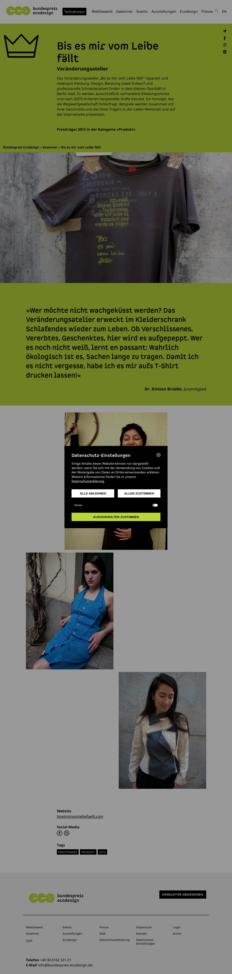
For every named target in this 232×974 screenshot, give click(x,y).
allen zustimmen (139, 493)
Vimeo (116, 505)
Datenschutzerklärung (88, 481)
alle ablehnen (93, 493)
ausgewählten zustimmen (116, 517)
